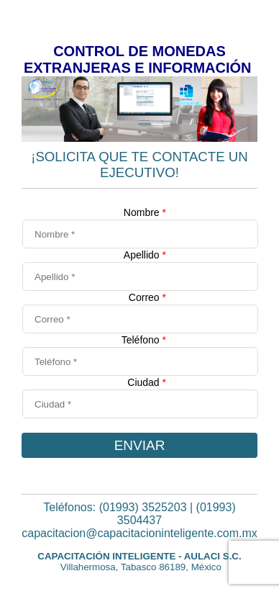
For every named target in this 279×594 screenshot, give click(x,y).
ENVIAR (139, 445)
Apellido (145, 255)
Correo (147, 297)
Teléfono (144, 340)
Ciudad (146, 382)
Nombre (145, 212)
